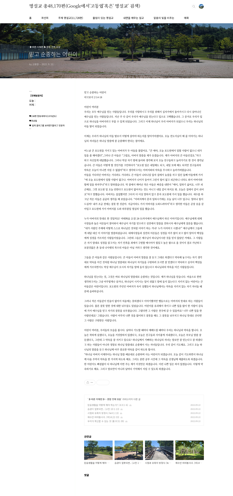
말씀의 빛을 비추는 (164, 18)
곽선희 (45, 18)
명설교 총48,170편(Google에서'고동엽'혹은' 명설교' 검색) (84, 6)
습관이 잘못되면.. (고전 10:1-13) (103, 409)
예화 (186, 18)
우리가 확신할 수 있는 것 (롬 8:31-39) (106, 421)
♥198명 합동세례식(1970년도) (43, 116)
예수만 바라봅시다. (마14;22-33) (103, 417)
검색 (193, 6)
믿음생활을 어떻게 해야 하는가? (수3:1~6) (108, 405)
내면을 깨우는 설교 (133, 18)
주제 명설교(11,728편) (70, 18)
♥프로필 (33, 120)
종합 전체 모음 (114, 399)
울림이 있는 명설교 (103, 18)
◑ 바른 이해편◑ (96, 399)
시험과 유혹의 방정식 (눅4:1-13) (103, 413)
